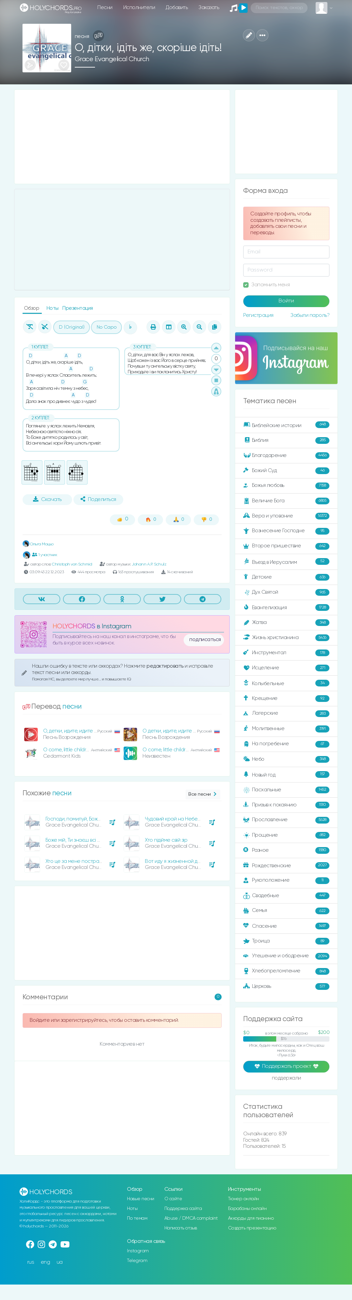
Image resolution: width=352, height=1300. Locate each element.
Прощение (286, 835)
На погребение (286, 744)
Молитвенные (286, 728)
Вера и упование (286, 516)
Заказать (208, 7)
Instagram (138, 1251)
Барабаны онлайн (247, 1208)
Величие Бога (286, 501)
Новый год (286, 774)
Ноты (53, 308)
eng (45, 1262)
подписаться (205, 639)
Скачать (47, 499)
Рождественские (286, 865)
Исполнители (139, 7)
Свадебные (286, 895)
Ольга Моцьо (38, 544)
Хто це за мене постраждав (78, 861)
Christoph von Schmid (72, 564)
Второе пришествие (286, 546)
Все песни (203, 794)
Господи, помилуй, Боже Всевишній (86, 819)
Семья (286, 911)
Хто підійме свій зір (166, 840)
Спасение (286, 926)
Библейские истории (286, 425)
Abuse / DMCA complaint (191, 1218)
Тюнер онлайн (243, 1199)
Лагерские (286, 713)
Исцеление (286, 668)
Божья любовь (286, 486)
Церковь (286, 986)
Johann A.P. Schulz (149, 564)
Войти (286, 301)
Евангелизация (286, 607)
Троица (286, 941)
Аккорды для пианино (251, 1218)
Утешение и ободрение (286, 956)
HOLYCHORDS (74, 626)
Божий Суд (286, 470)
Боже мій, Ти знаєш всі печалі (79, 840)
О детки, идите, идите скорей (176, 730)
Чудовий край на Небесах (175, 819)
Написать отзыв (180, 1228)
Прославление (286, 820)
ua (60, 1262)
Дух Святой (286, 592)
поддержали (286, 1079)
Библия (286, 440)
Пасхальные (286, 790)
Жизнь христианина (286, 637)
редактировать (166, 666)
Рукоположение (286, 880)
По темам (137, 1218)
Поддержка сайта (183, 1208)
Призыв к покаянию (286, 805)
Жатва (286, 622)
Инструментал (286, 652)
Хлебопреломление (286, 971)
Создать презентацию (252, 1228)
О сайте (173, 1199)
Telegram (137, 1260)
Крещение (286, 698)
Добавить (177, 7)
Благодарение (286, 455)
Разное (286, 850)
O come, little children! (167, 749)
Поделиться (98, 499)
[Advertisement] (122, 137)
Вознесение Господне (286, 531)
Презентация (77, 308)
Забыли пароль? (309, 315)
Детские (286, 577)
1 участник (44, 554)
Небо (286, 759)
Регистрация (258, 315)
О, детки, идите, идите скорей (77, 730)
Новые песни (140, 1199)
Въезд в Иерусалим (286, 561)
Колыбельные (286, 683)
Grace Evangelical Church (112, 59)
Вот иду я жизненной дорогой (180, 861)
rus (30, 1262)
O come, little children (67, 749)
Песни (105, 7)
